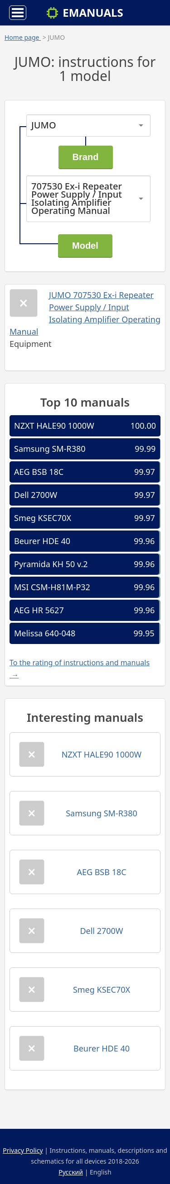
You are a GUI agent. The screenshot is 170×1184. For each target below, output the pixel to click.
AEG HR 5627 (39, 610)
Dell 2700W (35, 494)
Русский (70, 1172)
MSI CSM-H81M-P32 (52, 587)
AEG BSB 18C (38, 471)
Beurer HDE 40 (42, 540)
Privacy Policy (23, 1150)
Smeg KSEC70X (42, 517)
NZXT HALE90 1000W (54, 425)
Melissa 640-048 (44, 633)
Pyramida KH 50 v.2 (51, 564)
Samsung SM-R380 (50, 448)
